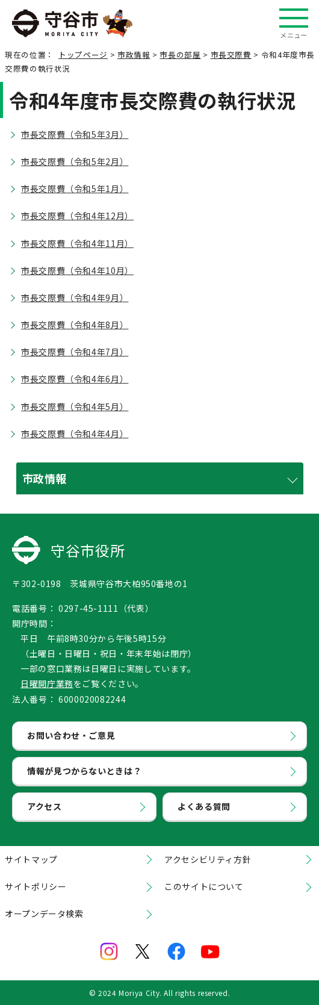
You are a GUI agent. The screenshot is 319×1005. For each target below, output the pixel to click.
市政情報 (133, 54)
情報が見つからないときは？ (84, 771)
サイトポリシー (35, 886)
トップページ (83, 54)
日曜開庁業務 (46, 683)
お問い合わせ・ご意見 (71, 735)
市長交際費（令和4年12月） (77, 216)
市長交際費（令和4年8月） (74, 325)
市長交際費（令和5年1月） (74, 188)
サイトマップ (31, 859)
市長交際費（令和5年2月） (74, 161)
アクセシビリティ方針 (207, 859)
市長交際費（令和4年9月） (74, 297)
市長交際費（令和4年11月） (77, 243)
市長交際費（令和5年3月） (74, 134)
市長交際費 (231, 54)
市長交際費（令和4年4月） (74, 434)
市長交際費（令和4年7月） (74, 352)
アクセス (44, 806)
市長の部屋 (180, 54)
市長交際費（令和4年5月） (74, 406)
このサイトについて (204, 886)
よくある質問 (204, 806)
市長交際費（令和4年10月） (77, 270)
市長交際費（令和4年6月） (74, 379)
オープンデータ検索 (44, 913)
